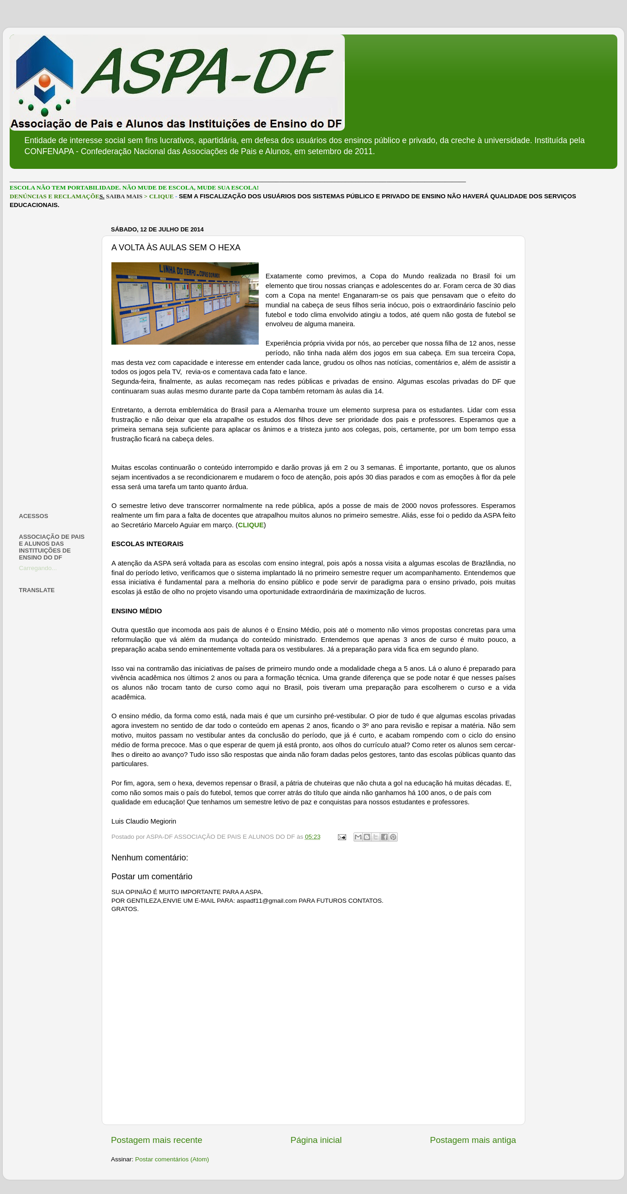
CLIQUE (251, 525)
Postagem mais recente (156, 1140)
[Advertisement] (54, 361)
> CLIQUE (159, 196)
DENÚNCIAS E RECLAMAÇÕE (54, 196)
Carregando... (38, 568)
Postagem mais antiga (473, 1140)
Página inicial (316, 1140)
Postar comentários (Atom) (172, 1159)
